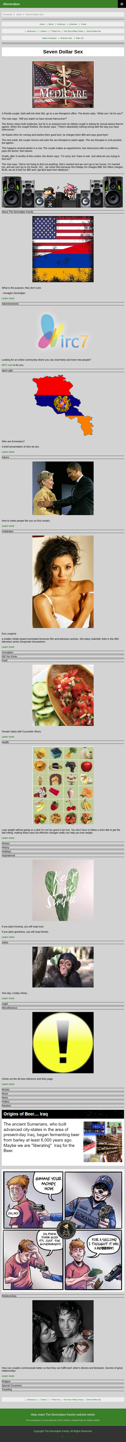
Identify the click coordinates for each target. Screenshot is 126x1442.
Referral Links (66, 38)
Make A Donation (50, 38)
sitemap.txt (57, 1436)
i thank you (55, 31)
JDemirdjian (11, 4)
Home (42, 24)
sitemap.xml (68, 1436)
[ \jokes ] (43, 31)
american (7, 14)
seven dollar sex (35, 14)
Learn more (8, 298)
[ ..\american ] (31, 31)
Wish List (79, 38)
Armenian (73, 24)
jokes (19, 14)
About (51, 24)
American (61, 24)
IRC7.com (7, 365)
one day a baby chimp (73, 31)
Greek (83, 24)
